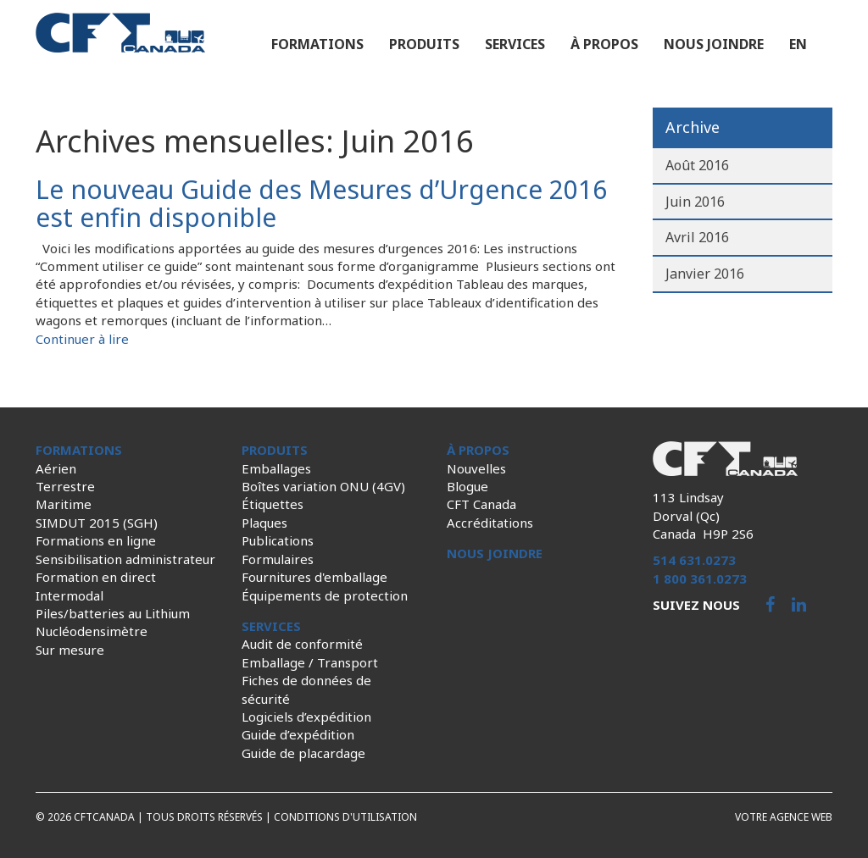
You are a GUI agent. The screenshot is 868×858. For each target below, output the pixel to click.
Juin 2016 (695, 201)
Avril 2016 (697, 237)
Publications (278, 540)
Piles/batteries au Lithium (113, 613)
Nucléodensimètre (91, 631)
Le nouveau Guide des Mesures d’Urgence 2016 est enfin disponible (321, 203)
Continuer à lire (82, 338)
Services (515, 44)
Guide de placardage (303, 753)
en (798, 44)
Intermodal (69, 595)
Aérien (56, 468)
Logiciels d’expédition (306, 716)
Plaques (264, 522)
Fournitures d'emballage (314, 576)
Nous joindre (714, 44)
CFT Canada (481, 503)
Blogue (467, 486)
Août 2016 (697, 165)
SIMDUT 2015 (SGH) (97, 522)
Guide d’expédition (298, 734)
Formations (317, 44)
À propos (604, 44)
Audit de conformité (302, 643)
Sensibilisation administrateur (125, 559)
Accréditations (490, 522)
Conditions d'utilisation (345, 817)
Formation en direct (96, 576)
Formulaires (278, 559)
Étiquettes (272, 503)
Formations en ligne (96, 540)
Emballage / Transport (310, 662)
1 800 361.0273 (700, 578)
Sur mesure (70, 649)
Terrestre (65, 486)
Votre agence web (783, 817)
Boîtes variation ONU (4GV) (323, 486)
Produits (424, 44)
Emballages (276, 468)
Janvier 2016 (704, 273)
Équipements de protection (325, 595)
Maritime (64, 503)
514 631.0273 (694, 559)
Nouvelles (476, 468)
